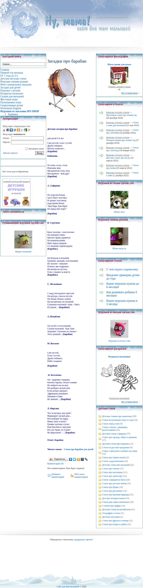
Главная (49, 17)
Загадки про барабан (55, 20)
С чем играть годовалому (122, 269)
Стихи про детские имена (114, 483)
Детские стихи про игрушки (115, 443)
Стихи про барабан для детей (78, 449)
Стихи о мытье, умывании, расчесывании (115, 428)
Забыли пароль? (10, 153)
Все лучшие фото (129, 93)
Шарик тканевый (23, 251)
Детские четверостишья (113, 498)
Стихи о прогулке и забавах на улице (119, 451)
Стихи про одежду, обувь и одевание (119, 437)
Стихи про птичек (110, 468)
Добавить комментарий (57, 475)
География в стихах (111, 513)
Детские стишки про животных (117, 416)
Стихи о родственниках (113, 461)
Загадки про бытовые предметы (111, 17)
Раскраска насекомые (119, 356)
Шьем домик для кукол (119, 64)
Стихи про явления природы (115, 494)
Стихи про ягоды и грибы (114, 524)
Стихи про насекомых (112, 472)
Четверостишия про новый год (120, 140)
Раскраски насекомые (119, 398)
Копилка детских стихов (117, 112)
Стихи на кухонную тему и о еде (117, 420)
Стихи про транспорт (112, 476)
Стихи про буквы (110, 487)
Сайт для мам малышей (68, 586)
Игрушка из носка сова (119, 341)
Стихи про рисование (112, 491)
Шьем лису (119, 212)
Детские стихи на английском (116, 509)
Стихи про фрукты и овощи (115, 520)
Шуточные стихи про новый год (121, 115)
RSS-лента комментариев (81, 475)
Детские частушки (111, 517)
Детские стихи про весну (118, 158)
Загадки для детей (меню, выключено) (74, 17)
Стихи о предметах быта (113, 479)
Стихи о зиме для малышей (122, 124)
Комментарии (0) (55, 463)
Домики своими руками (119, 86)
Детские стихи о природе (114, 433)
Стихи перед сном (110, 423)
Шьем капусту (119, 248)
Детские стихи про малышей (116, 465)
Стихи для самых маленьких (115, 502)
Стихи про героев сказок (113, 457)
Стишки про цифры (111, 505)
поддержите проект (83, 539)
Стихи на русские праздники (115, 447)
